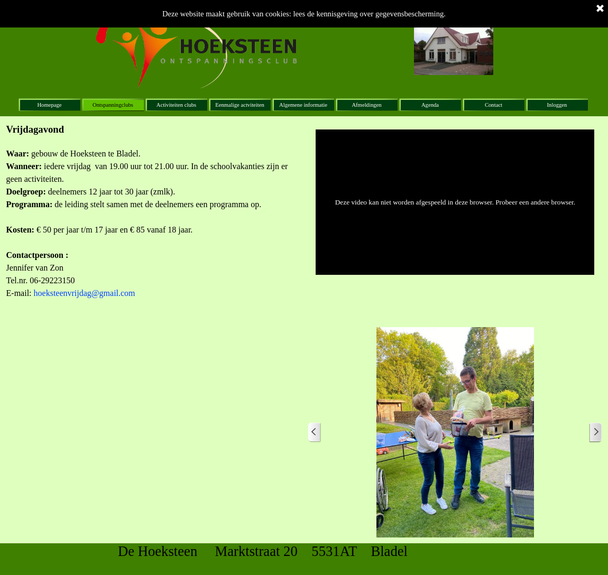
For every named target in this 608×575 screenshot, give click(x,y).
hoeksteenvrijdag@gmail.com (84, 293)
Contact (493, 105)
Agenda (430, 105)
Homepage (49, 105)
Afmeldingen (366, 105)
